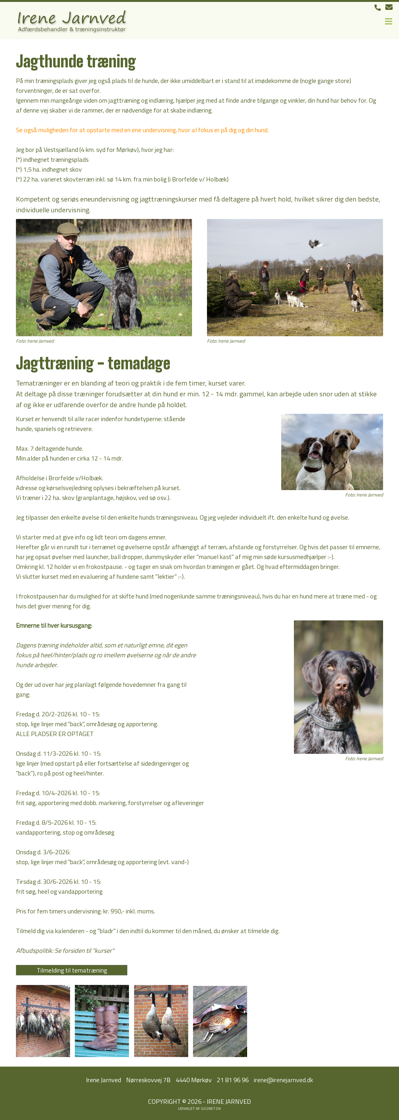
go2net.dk (211, 1108)
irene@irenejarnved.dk (283, 1080)
